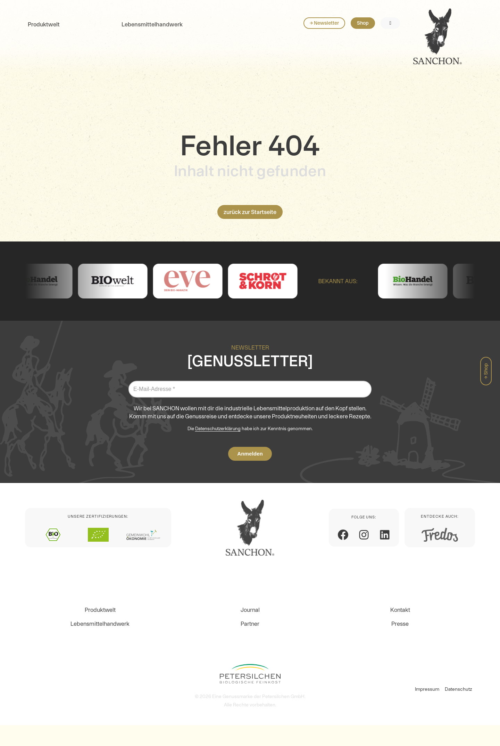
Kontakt (400, 610)
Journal (250, 610)
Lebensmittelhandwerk (152, 32)
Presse (400, 624)
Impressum (427, 689)
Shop (438, 30)
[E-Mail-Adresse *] (250, 389)
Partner (250, 624)
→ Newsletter (399, 30)
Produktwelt (44, 32)
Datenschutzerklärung (218, 428)
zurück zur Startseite (250, 212)
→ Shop (486, 371)
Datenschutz (458, 689)
